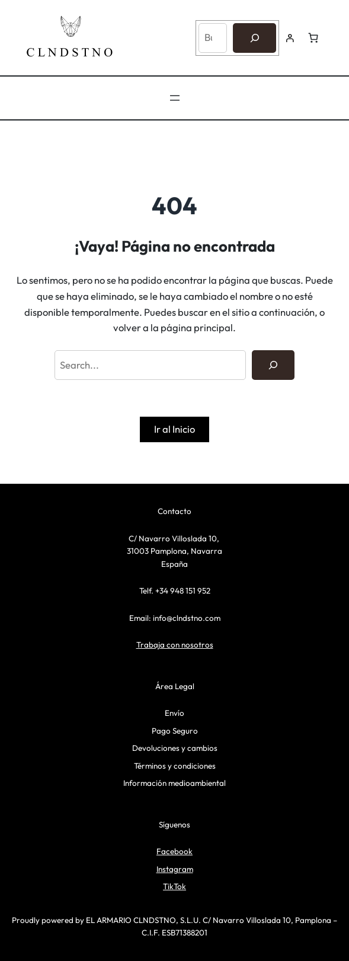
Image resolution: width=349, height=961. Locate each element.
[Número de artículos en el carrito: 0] (312, 38)
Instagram (174, 869)
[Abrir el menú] (175, 98)
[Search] (273, 365)
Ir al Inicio (174, 429)
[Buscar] (254, 38)
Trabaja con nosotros (174, 644)
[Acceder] (290, 38)
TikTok (174, 886)
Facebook (174, 851)
